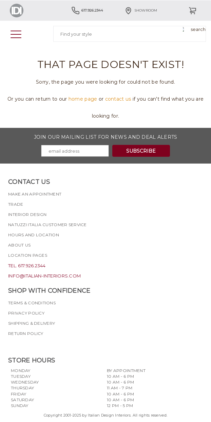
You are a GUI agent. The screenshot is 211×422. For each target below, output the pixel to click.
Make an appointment (34, 194)
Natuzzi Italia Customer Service (47, 224)
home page (83, 99)
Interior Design (27, 214)
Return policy (25, 333)
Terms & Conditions (32, 302)
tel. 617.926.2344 (27, 265)
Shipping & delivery (31, 323)
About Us (19, 245)
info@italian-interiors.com (44, 275)
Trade (15, 204)
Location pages (27, 255)
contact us (118, 99)
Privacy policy (26, 313)
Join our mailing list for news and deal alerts (105, 137)
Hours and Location (33, 234)
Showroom (140, 10)
